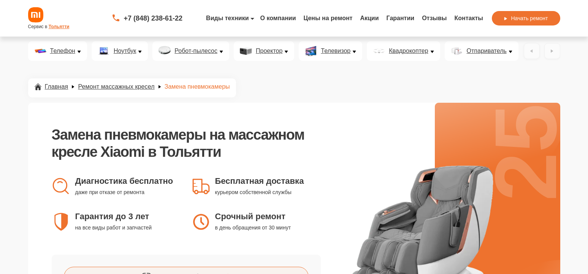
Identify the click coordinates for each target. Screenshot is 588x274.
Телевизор (335, 51)
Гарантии (401, 18)
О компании (278, 18)
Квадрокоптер (408, 51)
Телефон (62, 51)
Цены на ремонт (328, 18)
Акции (369, 18)
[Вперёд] (552, 51)
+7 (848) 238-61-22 (153, 18)
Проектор (269, 51)
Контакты (469, 18)
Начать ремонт (526, 18)
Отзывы (434, 18)
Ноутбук (125, 51)
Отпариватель (487, 51)
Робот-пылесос (195, 51)
